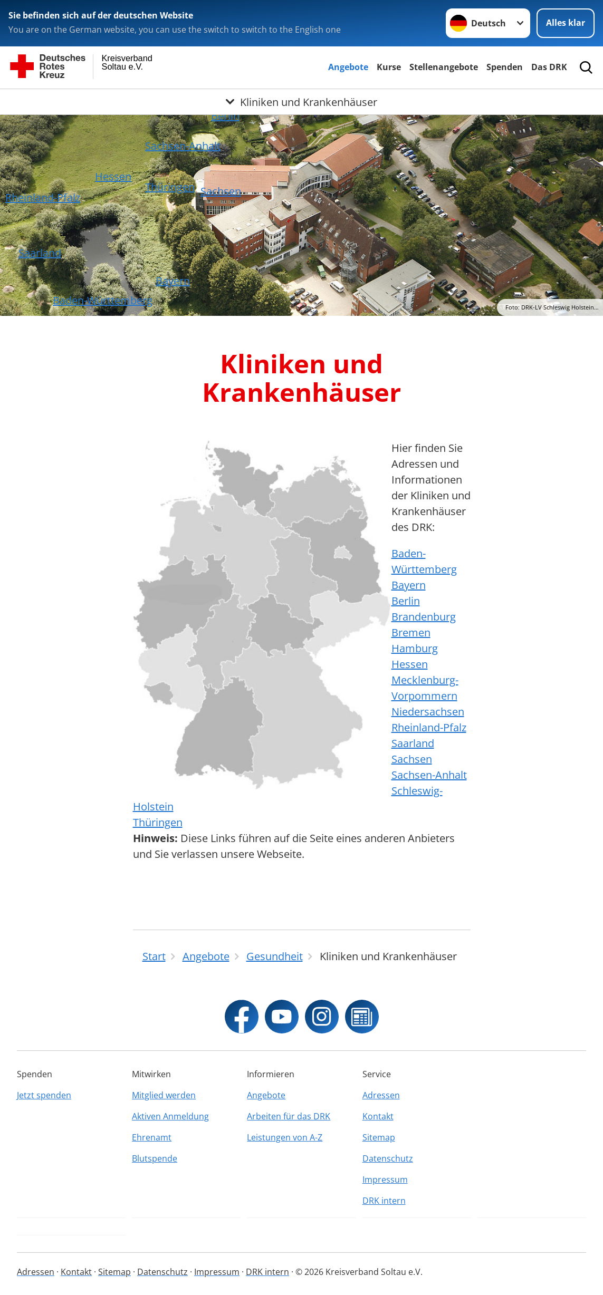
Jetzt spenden (44, 1095)
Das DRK (549, 67)
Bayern (173, 281)
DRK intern (384, 1200)
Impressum (385, 1179)
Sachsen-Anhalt (183, 146)
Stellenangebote (443, 67)
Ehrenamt (151, 1137)
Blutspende (154, 1158)
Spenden (504, 67)
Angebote (348, 67)
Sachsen (220, 191)
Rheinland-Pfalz (42, 197)
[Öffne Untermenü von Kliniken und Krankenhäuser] (301, 101)
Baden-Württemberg (102, 300)
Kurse (389, 67)
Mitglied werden (164, 1095)
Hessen (113, 176)
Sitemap (378, 1137)
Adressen (381, 1095)
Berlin (225, 116)
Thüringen (170, 187)
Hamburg (414, 648)
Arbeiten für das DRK (288, 1116)
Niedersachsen (427, 711)
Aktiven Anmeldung (170, 1116)
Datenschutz (387, 1158)
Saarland (39, 253)
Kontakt (378, 1116)
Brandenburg (423, 617)
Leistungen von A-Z (284, 1137)
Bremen (410, 632)
